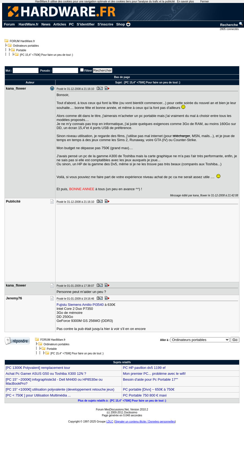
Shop (123, 24)
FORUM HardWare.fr (22, 41)
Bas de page (122, 77)
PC (71, 24)
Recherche (231, 25)
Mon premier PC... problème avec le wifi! (154, 374)
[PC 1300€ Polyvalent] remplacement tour (38, 368)
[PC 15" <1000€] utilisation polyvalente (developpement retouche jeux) (60, 389)
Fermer (204, 1)
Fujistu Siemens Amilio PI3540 (80, 305)
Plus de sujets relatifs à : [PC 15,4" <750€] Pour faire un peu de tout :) (122, 400)
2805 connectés (229, 29)
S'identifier (86, 24)
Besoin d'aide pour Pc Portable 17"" (150, 379)
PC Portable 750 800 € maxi (145, 395)
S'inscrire (105, 24)
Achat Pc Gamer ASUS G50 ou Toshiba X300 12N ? (46, 374)
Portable (21, 50)
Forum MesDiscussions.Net (112, 409)
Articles (59, 24)
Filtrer (88, 70)
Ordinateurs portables (26, 45)
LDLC (109, 421)
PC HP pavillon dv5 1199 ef (144, 368)
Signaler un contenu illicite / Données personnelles (145, 421)
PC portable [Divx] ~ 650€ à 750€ (148, 389)
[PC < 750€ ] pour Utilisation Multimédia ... (38, 395)
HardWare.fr (29, 24)
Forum (9, 24)
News (45, 24)
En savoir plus (185, 1)
